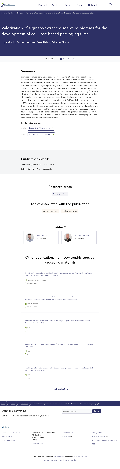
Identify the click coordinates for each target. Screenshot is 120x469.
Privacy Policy (97, 433)
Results (68, 5)
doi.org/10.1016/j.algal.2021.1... (41, 128)
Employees (66, 436)
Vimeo (67, 460)
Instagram (54, 460)
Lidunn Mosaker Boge (80, 456)
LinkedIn (46, 460)
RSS (93, 444)
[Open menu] (109, 5)
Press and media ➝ (68, 433)
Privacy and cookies (99, 436)
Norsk (92, 5)
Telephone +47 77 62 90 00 (11, 433)
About (80, 5)
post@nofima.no (7, 436)
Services (56, 5)
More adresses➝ (37, 443)
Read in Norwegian (67, 59)
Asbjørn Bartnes (59, 456)
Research (42, 5)
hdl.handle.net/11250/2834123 (41, 134)
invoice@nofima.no (8, 440)
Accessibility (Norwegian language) (104, 440)
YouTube (73, 460)
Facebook (61, 460)
